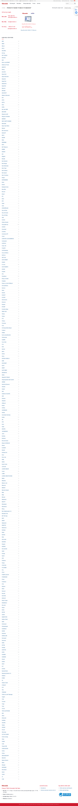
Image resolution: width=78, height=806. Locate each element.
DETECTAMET (5, 259)
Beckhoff (4, 133)
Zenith (3, 774)
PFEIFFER (4, 565)
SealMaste (4, 628)
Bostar (3, 184)
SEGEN (3, 631)
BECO (3, 135)
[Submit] (75, 3)
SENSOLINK (4, 635)
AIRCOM (3, 57)
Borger (3, 177)
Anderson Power (5, 64)
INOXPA (3, 429)
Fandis (3, 316)
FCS (3, 318)
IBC (2, 419)
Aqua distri (4, 74)
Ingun (3, 426)
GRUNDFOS (4, 372)
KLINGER (4, 447)
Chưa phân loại (5, 224)
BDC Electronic (5, 130)
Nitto (3, 537)
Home (3, 8)
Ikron (3, 424)
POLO (3, 572)
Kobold (3, 450)
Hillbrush (4, 403)
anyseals (4, 71)
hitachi (3, 405)
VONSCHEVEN (5, 748)
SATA (3, 621)
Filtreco (3, 321)
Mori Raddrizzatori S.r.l (6, 511)
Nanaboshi (4, 523)
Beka (3, 140)
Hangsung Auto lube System (8, 379)
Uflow (3, 715)
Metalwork (4, 499)
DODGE (3, 269)
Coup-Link (4, 245)
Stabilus (4, 675)
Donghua (4, 281)
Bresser (3, 191)
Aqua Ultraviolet (5, 76)
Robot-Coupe (4, 600)
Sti (2, 680)
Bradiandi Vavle (5, 187)
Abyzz (3, 46)
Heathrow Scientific (6, 393)
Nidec (3, 532)
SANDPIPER (4, 617)
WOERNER (4, 767)
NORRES (4, 546)
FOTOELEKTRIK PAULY (7, 328)
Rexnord (3, 591)
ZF (2, 776)
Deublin (3, 262)
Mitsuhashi (4, 504)
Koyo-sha (4, 457)
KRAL (3, 459)
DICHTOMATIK (5, 266)
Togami (3, 696)
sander (3, 614)
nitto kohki (4, 539)
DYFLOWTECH (5, 285)
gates (3, 351)
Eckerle (3, 292)
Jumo (3, 433)
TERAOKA (4, 692)
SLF (3, 666)
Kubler (3, 461)
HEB (3, 396)
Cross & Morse (5, 252)
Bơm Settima (4, 170)
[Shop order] (70, 8)
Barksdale (4, 123)
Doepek (3, 271)
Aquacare (4, 79)
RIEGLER (4, 598)
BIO (2, 154)
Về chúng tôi (12, 3)
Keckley (3, 436)
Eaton (3, 290)
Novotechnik (4, 548)
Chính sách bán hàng (57, 0)
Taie (3, 689)
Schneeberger (5, 626)
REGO (3, 588)
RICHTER (4, 595)
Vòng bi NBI (4, 746)
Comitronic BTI (5, 234)
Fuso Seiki (4, 342)
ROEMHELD (4, 602)
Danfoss (3, 255)
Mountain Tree (5, 513)
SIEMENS (4, 657)
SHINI (3, 652)
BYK (3, 201)
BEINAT (3, 137)
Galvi (3, 346)
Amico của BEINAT (6, 62)
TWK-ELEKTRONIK (6, 711)
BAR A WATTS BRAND (6, 121)
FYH (3, 344)
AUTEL (3, 102)
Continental (4, 241)
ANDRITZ (4, 67)
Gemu (3, 356)
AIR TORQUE (4, 55)
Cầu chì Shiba (5, 215)
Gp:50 (3, 365)
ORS (3, 558)
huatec (3, 417)
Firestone (4, 323)
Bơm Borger (4, 163)
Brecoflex (4, 189)
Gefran (3, 353)
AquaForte (4, 81)
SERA (3, 642)
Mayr (3, 492)
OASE (3, 551)
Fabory (3, 313)
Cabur (3, 203)
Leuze (3, 471)
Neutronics (4, 527)
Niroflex (3, 534)
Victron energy (5, 736)
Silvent (3, 659)
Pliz (3, 570)
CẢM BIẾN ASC (5, 208)
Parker (3, 563)
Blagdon (3, 156)
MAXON (3, 487)
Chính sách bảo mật (65, 0)
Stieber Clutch (5, 682)
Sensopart (4, 638)
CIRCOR (3, 227)
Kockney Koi (4, 452)
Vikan (3, 739)
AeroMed (4, 50)
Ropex (3, 607)
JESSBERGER (5, 431)
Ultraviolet (4, 718)
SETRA (3, 645)
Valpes (3, 725)
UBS (3, 713)
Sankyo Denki (5, 619)
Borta (3, 182)
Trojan (3, 704)
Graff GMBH (4, 370)
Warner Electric (5, 760)
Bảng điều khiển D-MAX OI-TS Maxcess (28, 30)
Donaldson (4, 276)
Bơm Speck (4, 172)
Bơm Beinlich (4, 161)
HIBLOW (3, 400)
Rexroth (3, 593)
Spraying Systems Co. (6, 673)
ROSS (3, 610)
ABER (3, 43)
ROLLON (3, 605)
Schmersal (4, 624)
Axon (3, 104)
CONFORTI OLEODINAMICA (8, 238)
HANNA (3, 382)
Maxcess (4, 485)
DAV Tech (4, 257)
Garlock (3, 349)
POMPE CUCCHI (5, 574)
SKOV (3, 664)
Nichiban (3, 530)
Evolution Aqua (5, 309)
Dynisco (3, 288)
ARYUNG (3, 90)
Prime (3, 579)
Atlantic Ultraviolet (6, 95)
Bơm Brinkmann (5, 165)
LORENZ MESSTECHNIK (7, 476)
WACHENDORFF (5, 755)
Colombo (4, 231)
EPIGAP (3, 306)
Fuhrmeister (4, 337)
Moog (3, 508)
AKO (3, 60)
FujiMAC (3, 339)
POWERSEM (4, 577)
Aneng (3, 69)
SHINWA (4, 654)
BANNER (4, 118)
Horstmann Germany (6, 415)
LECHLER (4, 466)
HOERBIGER (4, 410)
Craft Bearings (5, 250)
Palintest (4, 560)
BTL (3, 196)
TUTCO (3, 708)
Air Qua (3, 53)
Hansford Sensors (6, 384)
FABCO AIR (4, 311)
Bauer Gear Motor (5, 125)
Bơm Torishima (5, 175)
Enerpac (3, 304)
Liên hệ (38, 3)
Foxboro (3, 330)
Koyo (3, 454)
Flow (3, 325)
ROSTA (3, 612)
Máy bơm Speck (5, 490)
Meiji (3, 494)
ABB (3, 41)
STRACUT (4, 685)
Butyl (3, 198)
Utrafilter (3, 720)
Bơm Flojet (4, 168)
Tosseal (3, 701)
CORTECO (4, 243)
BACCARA (4, 111)
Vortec (3, 750)
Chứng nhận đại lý (27, 3)
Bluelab (3, 158)
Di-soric (3, 264)
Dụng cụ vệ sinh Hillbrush (7, 283)
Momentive (4, 506)
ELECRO (3, 297)
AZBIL (3, 107)
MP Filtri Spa (4, 516)
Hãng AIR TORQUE (6, 377)
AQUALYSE (4, 83)
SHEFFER (4, 649)
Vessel (3, 729)
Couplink (3, 248)
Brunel (3, 194)
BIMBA (3, 149)
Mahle (3, 478)
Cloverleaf (4, 229)
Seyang (3, 647)
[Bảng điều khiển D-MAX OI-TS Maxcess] (30, 20)
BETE (3, 144)
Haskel (3, 389)
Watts (3, 762)
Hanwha (3, 386)
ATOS (3, 100)
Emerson (4, 302)
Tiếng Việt (73, 1)
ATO (3, 97)
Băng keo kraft (5, 114)
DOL (3, 274)
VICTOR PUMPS (5, 734)
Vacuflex (3, 722)
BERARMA (4, 142)
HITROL (3, 407)
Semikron (4, 633)
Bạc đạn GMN (5, 109)
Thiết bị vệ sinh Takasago (7, 694)
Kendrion (4, 438)
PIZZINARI (4, 567)
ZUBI (3, 779)
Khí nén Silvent (5, 440)
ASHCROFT (4, 93)
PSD (3, 584)
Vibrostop (4, 732)
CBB (3, 217)
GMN (3, 360)
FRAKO (3, 332)
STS (3, 687)
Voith (3, 743)
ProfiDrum (4, 581)
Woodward (4, 769)
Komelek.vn (43, 788)
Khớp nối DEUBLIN (6, 443)
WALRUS (4, 758)
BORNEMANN (5, 180)
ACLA (3, 48)
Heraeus (3, 398)
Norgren (3, 544)
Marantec (4, 480)
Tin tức (33, 3)
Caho (3, 205)
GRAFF (3, 368)
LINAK (3, 473)
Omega (3, 553)
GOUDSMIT (4, 363)
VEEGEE (3, 727)
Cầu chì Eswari (5, 212)
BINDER (3, 151)
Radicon (3, 586)
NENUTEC (4, 525)
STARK (3, 678)
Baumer (3, 128)
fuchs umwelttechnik (6, 335)
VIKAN (3, 741)
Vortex (3, 753)
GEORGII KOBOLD (6, 358)
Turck (3, 706)
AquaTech (4, 86)
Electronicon (4, 299)
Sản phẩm (19, 3)
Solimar (3, 668)
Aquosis (3, 88)
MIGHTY (3, 501)
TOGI (3, 699)
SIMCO (3, 661)
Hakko (3, 375)
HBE (3, 391)
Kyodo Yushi (4, 464)
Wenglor (3, 765)
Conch (3, 236)
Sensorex (4, 640)
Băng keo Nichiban (6, 116)
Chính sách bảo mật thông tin (66, 788)
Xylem (3, 772)
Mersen (3, 497)
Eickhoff (3, 295)
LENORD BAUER (5, 469)
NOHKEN (4, 541)
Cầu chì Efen (4, 210)
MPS (3, 518)
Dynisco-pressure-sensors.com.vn (48, 790)
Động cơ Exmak (5, 278)
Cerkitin (3, 219)
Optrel (3, 555)
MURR (3, 520)
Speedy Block (5, 671)
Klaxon (3, 445)
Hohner (3, 412)
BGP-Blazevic (5, 147)
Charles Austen (5, 222)
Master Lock (4, 483)
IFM (3, 422)
